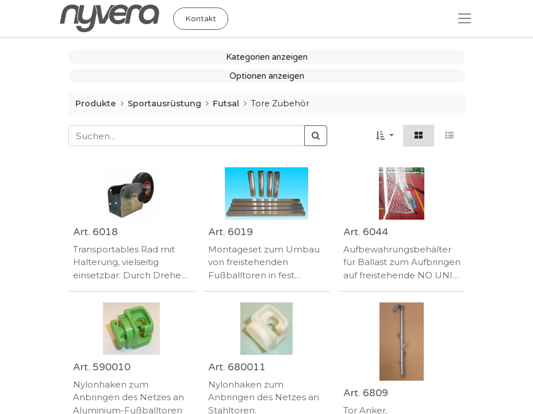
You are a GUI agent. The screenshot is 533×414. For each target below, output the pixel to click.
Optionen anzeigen (266, 76)
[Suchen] (315, 136)
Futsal (226, 103)
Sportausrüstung (164, 103)
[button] (385, 136)
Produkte (95, 103)
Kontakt (200, 19)
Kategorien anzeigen (267, 57)
